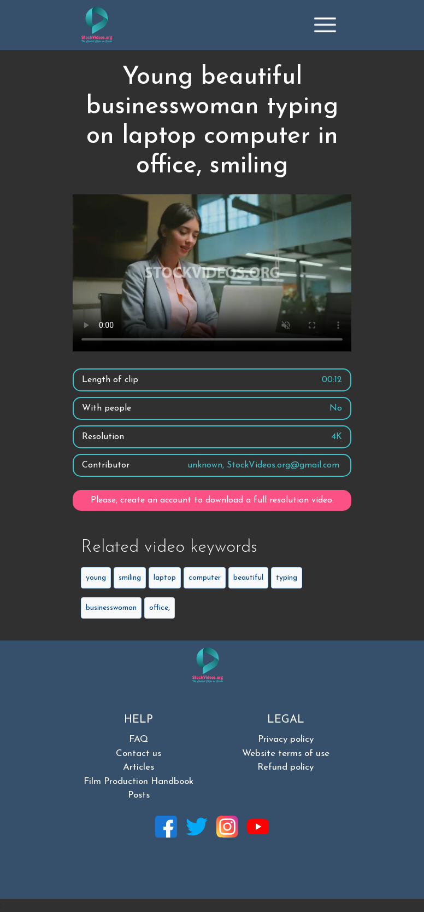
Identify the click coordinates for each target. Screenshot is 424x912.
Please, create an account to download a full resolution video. (212, 500)
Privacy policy (286, 739)
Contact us (138, 753)
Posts (139, 795)
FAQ (138, 739)
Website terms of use (285, 753)
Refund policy (285, 767)
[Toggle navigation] (325, 24)
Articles (138, 767)
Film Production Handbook (138, 781)
